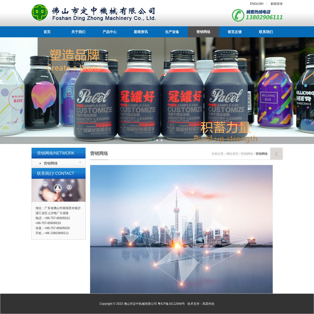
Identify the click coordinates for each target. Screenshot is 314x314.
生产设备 (172, 32)
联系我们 (266, 32)
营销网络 (203, 32)
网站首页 (232, 153)
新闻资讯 (141, 32)
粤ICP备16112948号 (171, 303)
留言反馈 (235, 32)
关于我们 (78, 32)
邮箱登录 (277, 4)
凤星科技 (208, 303)
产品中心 (110, 32)
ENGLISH (256, 4)
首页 (47, 32)
